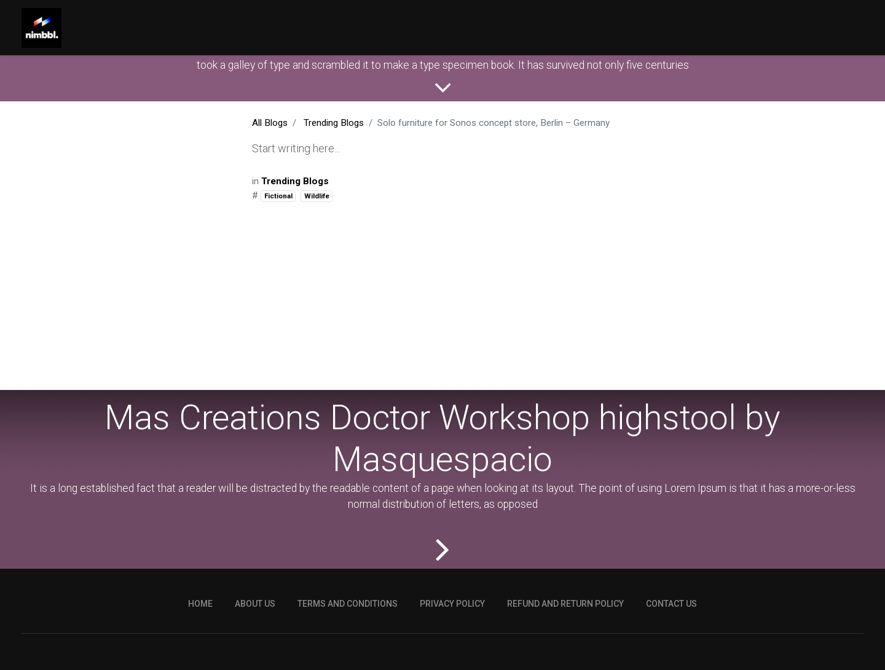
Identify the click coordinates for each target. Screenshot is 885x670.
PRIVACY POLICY (452, 646)
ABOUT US (255, 646)
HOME (200, 646)
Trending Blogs (334, 122)
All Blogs (270, 122)
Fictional (278, 196)
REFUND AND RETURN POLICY (565, 646)
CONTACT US (671, 646)
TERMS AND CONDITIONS (347, 646)
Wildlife (316, 196)
